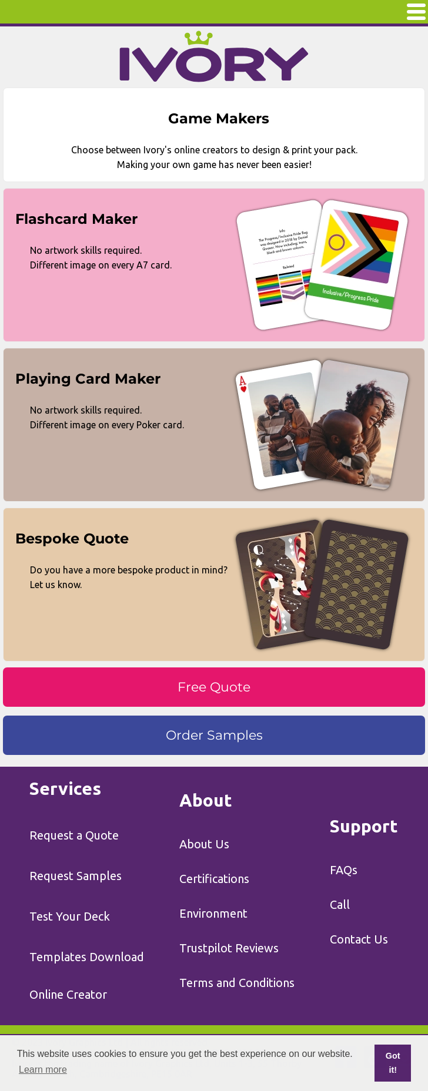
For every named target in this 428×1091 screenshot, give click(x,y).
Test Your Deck (69, 916)
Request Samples (75, 875)
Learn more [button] (43, 1070)
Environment (213, 913)
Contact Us (359, 939)
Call (340, 904)
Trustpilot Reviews (229, 948)
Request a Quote (74, 835)
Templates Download (86, 957)
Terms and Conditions (237, 982)
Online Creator (68, 994)
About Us (204, 844)
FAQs (343, 870)
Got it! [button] (393, 1063)
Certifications (214, 878)
